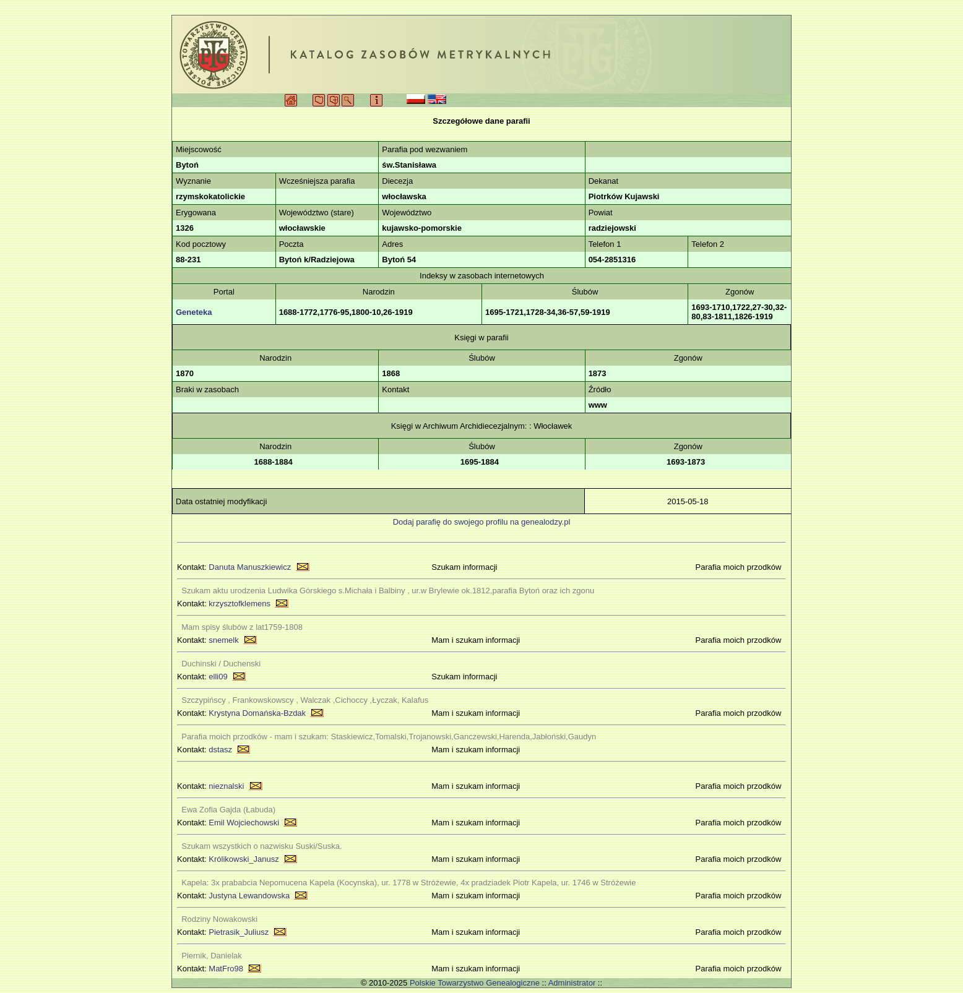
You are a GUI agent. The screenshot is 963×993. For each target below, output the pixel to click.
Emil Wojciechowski (244, 822)
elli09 (218, 676)
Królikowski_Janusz (244, 859)
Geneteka (194, 312)
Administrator (572, 982)
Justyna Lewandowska (249, 895)
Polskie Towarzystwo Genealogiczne (475, 982)
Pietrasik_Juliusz (239, 932)
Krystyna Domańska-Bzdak (257, 713)
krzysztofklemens (239, 603)
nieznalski (226, 786)
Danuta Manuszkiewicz (250, 567)
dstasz (220, 749)
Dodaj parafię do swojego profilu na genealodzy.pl (482, 522)
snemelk (223, 640)
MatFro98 (226, 968)
